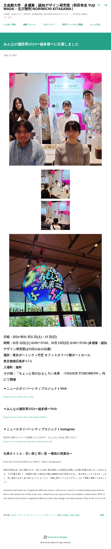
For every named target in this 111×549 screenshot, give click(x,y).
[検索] (99, 5)
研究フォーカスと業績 (72, 24)
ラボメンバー (49, 24)
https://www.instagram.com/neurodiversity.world (27, 441)
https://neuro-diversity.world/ (18, 396)
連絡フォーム (29, 24)
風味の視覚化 (63, 515)
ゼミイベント (36, 515)
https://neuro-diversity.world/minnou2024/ (25, 417)
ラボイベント (50, 515)
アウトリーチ (23, 515)
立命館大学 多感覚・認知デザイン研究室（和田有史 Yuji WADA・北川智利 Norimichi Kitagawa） (49, 7)
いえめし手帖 (9, 24)
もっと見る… (96, 24)
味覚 (72, 515)
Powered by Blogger (55, 537)
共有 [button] (102, 515)
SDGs (13, 515)
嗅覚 (78, 515)
